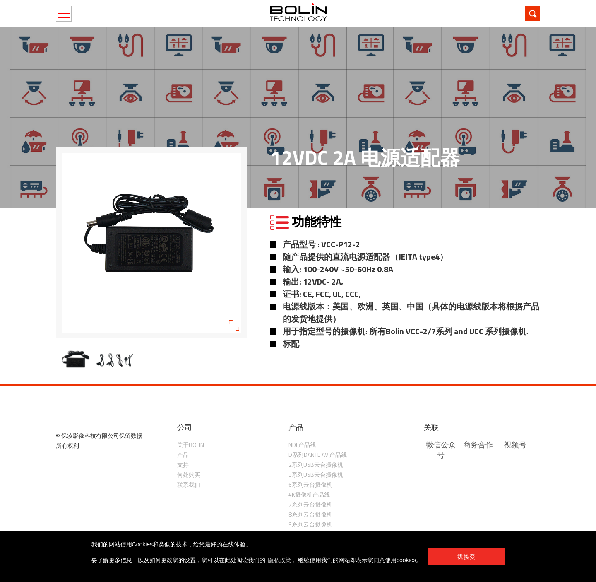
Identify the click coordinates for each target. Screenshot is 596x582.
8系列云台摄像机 (310, 514)
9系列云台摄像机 (310, 524)
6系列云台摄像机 (310, 484)
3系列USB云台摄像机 (315, 474)
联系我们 (188, 484)
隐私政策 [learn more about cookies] (279, 560)
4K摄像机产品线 (309, 494)
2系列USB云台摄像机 (315, 464)
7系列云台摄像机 (310, 504)
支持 (183, 464)
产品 (183, 454)
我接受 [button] (466, 556)
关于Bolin (190, 444)
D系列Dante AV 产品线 (317, 454)
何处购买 (188, 474)
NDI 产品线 (302, 444)
